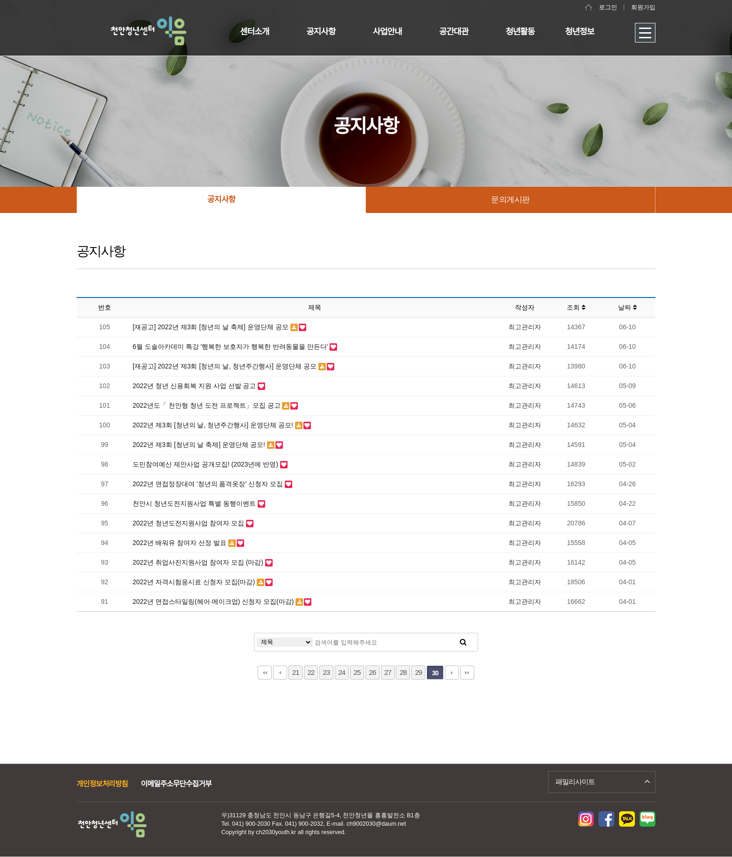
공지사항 (320, 31)
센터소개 (254, 31)
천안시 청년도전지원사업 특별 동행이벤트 (195, 503)
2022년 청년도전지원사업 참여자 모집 (189, 523)
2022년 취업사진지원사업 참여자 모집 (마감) (199, 562)
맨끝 (467, 673)
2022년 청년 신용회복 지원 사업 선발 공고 (195, 386)
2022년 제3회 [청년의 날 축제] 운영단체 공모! (200, 444)
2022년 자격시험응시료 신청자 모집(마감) (195, 582)
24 (341, 672)
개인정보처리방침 (102, 784)
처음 (265, 673)
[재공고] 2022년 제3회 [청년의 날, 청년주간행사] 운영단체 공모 (225, 366)
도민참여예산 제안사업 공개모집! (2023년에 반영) (206, 464)
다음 (452, 673)
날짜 (627, 307)
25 (356, 672)
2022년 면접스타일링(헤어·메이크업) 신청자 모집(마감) (214, 601)
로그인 (608, 7)
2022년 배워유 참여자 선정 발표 (180, 542)
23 (326, 672)
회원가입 (643, 7)
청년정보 (579, 31)
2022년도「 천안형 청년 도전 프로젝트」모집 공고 (207, 405)
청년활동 (520, 31)
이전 (280, 673)
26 (372, 672)
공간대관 (453, 31)
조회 (576, 307)
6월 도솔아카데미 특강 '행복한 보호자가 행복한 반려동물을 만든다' (231, 346)
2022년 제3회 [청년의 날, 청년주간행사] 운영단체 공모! (214, 425)
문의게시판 (510, 199)
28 (403, 672)
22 (311, 672)
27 (387, 672)
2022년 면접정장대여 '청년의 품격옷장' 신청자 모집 (209, 484)
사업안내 (387, 31)
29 (418, 672)
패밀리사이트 (575, 782)
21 (295, 672)
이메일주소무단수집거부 (176, 784)
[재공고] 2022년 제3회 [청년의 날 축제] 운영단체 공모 (211, 327)
